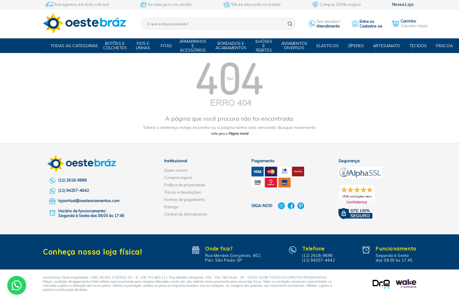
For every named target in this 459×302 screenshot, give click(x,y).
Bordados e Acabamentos (233, 45)
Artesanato (382, 45)
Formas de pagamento (184, 199)
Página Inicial (239, 134)
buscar (290, 24)
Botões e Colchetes (121, 45)
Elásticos (326, 45)
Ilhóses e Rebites (265, 45)
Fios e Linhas (148, 45)
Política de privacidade (184, 184)
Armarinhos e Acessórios (197, 45)
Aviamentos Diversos (294, 45)
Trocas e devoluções (182, 192)
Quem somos (176, 170)
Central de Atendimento (185, 214)
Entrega (171, 206)
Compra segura (178, 177)
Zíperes (353, 45)
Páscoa (437, 45)
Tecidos (412, 45)
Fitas (169, 45)
